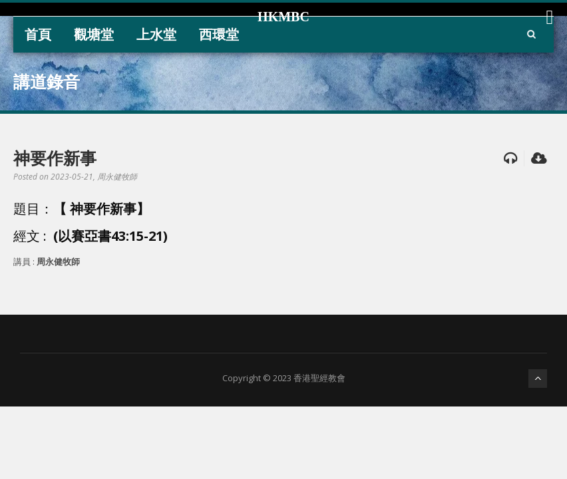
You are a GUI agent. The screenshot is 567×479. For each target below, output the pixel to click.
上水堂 (156, 34)
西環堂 (219, 34)
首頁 (38, 34)
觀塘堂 (94, 34)
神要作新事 (54, 157)
